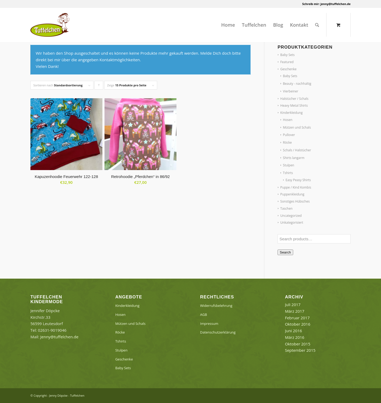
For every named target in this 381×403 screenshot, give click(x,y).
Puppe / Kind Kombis (295, 187)
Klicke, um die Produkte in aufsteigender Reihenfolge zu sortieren (99, 86)
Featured (286, 62)
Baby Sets (287, 55)
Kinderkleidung (291, 112)
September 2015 (300, 350)
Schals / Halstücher (297, 150)
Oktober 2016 (297, 324)
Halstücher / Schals (294, 98)
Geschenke (288, 69)
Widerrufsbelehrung (216, 305)
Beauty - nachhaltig (297, 83)
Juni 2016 (293, 330)
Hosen (287, 120)
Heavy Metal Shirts (294, 105)
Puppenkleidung (292, 194)
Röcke (287, 142)
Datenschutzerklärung (217, 332)
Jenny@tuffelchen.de (59, 336)
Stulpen (288, 165)
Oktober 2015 (297, 343)
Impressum (209, 323)
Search (285, 252)
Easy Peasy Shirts (298, 180)
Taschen (286, 208)
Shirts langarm (293, 158)
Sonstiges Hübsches (295, 201)
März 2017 (294, 311)
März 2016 (294, 337)
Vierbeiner (290, 91)
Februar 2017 (297, 317)
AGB (203, 314)
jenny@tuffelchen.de (335, 4)
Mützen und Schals (297, 127)
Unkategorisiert (291, 222)
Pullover (289, 135)
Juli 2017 (293, 304)
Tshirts (288, 173)
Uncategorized (291, 215)
